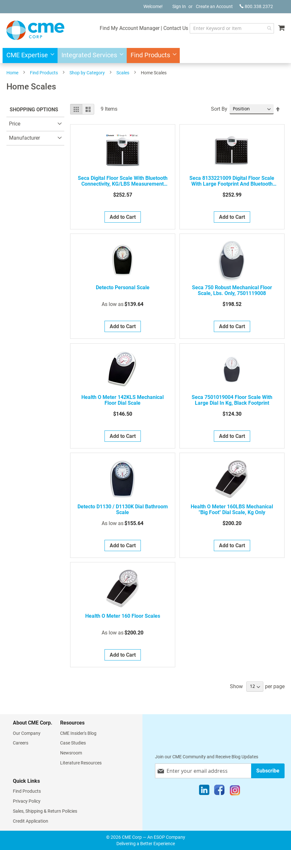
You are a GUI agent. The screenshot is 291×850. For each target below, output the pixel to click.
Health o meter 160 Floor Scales (122, 616)
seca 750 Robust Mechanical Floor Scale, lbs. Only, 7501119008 (232, 290)
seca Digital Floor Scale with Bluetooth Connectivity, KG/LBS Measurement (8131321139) (123, 181)
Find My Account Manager (123, 28)
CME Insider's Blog (78, 733)
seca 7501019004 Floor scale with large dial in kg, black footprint (232, 400)
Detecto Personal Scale (123, 288)
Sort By (219, 109)
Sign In (179, 6)
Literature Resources (81, 762)
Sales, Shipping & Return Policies (45, 811)
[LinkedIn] (204, 791)
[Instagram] (235, 791)
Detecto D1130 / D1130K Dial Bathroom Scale (122, 509)
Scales (122, 72)
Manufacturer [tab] (24, 138)
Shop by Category (87, 72)
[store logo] (35, 30)
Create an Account (214, 6)
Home (12, 72)
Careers (20, 742)
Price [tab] (14, 124)
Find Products (44, 72)
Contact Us (169, 28)
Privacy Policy (27, 801)
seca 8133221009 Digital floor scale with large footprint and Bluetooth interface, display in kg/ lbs (231, 181)
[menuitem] (28, 55)
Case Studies (73, 742)
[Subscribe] (268, 770)
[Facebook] (219, 791)
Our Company (27, 733)
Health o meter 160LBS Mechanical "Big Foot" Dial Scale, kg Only (232, 509)
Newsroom (71, 752)
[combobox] (228, 28)
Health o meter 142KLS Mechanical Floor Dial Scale (122, 400)
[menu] (145, 55)
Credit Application (30, 821)
